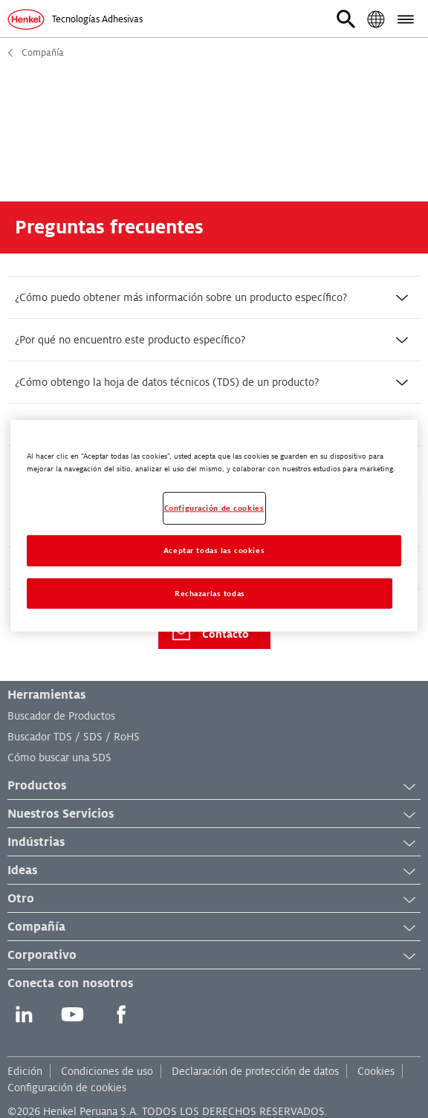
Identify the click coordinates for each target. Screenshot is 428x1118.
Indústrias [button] (214, 843)
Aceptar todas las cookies (214, 550)
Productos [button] (214, 786)
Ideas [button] (214, 871)
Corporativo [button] (214, 956)
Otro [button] (214, 899)
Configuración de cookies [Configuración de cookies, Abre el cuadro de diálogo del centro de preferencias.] (214, 508)
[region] (213, 525)
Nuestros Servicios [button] (214, 815)
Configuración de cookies (66, 1087)
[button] (346, 19)
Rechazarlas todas (210, 593)
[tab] (214, 297)
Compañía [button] (214, 928)
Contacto (209, 634)
